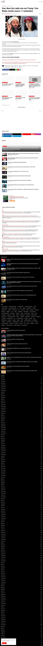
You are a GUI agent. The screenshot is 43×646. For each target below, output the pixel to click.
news (32, 65)
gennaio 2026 (21, 383)
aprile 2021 (21, 484)
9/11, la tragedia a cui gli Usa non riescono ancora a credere (7, 84)
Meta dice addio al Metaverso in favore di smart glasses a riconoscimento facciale (21, 184)
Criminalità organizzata (5, 313)
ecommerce (11, 323)
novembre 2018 (21, 536)
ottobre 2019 (21, 516)
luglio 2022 (21, 457)
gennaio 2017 (21, 575)
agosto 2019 (21, 520)
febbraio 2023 (21, 445)
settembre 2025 (21, 390)
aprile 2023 (21, 441)
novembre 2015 (21, 599)
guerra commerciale (17, 325)
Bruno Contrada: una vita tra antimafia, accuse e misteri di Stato (17, 299)
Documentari (12, 313)
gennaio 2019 (21, 532)
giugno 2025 (21, 395)
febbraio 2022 (21, 466)
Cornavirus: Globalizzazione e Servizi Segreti (16, 196)
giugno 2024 (21, 417)
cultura (28, 321)
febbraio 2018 (21, 552)
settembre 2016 (21, 582)
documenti (36, 321)
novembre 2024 (21, 408)
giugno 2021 (21, 480)
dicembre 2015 (21, 598)
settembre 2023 (21, 433)
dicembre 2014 (21, 619)
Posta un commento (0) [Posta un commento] (21, 107)
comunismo (3, 321)
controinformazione (15, 321)
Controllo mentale (32, 311)
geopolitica (3, 325)
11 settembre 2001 (7, 65)
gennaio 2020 (21, 511)
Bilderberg (3, 311)
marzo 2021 (21, 486)
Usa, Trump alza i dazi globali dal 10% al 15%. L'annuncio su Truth (18, 171)
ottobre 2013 (21, 644)
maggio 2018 (21, 546)
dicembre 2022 (21, 448)
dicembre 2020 (21, 491)
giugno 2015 (21, 608)
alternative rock (4, 316)
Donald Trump (16, 65)
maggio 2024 (21, 418)
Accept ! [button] (4, 643)
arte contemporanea (20, 318)
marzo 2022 (21, 465)
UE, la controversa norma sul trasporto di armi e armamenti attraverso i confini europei (21, 166)
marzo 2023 (21, 443)
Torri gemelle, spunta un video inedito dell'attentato (7, 98)
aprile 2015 (21, 612)
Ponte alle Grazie (11, 198)
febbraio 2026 (21, 381)
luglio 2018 (21, 543)
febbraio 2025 (21, 402)
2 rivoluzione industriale (28, 306)
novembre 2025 (21, 386)
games (37, 323)
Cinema (15, 311)
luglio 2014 (21, 628)
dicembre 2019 (21, 512)
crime (25, 321)
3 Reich (35, 306)
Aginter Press (29, 308)
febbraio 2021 (21, 488)
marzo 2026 (21, 379)
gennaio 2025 (21, 404)
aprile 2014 (21, 633)
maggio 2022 (21, 461)
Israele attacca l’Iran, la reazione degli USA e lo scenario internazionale (18, 366)
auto (34, 318)
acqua (36, 313)
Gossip (32, 313)
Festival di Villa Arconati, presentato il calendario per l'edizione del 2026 (19, 175)
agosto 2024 (21, 413)
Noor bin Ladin (36, 65)
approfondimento (10, 318)
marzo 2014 (21, 635)
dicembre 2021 (21, 470)
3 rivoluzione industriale (12, 308)
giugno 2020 (21, 502)
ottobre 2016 (21, 580)
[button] (1, 2)
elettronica (16, 323)
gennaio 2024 (21, 425)
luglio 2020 (21, 500)
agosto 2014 (21, 626)
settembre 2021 (21, 475)
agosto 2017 (21, 562)
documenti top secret (5, 323)
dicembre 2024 (21, 406)
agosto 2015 (21, 605)
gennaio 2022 (21, 468)
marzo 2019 (21, 528)
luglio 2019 (21, 521)
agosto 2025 (21, 392)
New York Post (29, 65)
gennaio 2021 (21, 489)
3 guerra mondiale (4, 308)
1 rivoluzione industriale (12, 306)
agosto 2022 (21, 456)
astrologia (26, 318)
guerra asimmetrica (9, 325)
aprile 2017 (21, 569)
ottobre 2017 (21, 559)
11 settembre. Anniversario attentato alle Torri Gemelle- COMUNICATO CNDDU (20, 85)
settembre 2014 (21, 624)
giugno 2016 (21, 587)
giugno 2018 (21, 544)
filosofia (27, 323)
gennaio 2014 (21, 639)
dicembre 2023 (21, 427)
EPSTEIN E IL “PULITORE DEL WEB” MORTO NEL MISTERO (17, 162)
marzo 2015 (21, 614)
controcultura (9, 321)
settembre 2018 (21, 539)
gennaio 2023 (21, 447)
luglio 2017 (21, 564)
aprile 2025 (21, 399)
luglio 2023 (21, 436)
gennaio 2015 (21, 617)
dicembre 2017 (21, 555)
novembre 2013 (21, 642)
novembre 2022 (21, 450)
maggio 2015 (21, 610)
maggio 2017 (21, 567)
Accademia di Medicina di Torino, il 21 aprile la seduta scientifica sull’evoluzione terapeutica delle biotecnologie (22, 264)
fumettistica (32, 323)
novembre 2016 (21, 578)
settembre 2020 (21, 496)
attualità (30, 318)
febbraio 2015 (21, 615)
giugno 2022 (21, 459)
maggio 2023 (21, 440)
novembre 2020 (21, 493)
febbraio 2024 (21, 424)
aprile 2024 (21, 420)
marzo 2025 (21, 401)
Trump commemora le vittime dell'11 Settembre (20, 98)
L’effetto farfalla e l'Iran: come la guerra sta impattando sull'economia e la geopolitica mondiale (22, 370)
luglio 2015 (21, 607)
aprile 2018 (21, 548)
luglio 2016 (21, 585)
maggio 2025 (21, 397)
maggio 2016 (21, 589)
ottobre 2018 (21, 537)
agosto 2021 (21, 477)
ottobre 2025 (21, 388)
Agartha (24, 308)
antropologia (4, 318)
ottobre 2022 (21, 452)
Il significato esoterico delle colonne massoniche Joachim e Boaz (17, 343)
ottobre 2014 (21, 623)
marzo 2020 (21, 507)
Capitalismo (8, 311)
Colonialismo (20, 311)
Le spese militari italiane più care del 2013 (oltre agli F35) (16, 330)
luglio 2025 (21, 393)
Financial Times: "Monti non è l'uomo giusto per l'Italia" (15, 339)
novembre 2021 (21, 472)
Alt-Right (34, 308)
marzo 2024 (21, 422)
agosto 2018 (21, 541)
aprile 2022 (21, 463)
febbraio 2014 (21, 637)
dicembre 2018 (21, 534)
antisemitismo (38, 316)
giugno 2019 (21, 523)
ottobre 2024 (21, 409)
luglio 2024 (21, 415)
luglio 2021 (21, 479)
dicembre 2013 (21, 640)
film (24, 323)
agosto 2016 (21, 583)
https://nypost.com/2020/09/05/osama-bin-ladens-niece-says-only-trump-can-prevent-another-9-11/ (19, 59)
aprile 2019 (21, 527)
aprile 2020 (21, 505)
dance (32, 321)
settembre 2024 (21, 411)
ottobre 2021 (21, 473)
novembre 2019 (21, 514)
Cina (12, 311)
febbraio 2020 (21, 509)
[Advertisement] (21, 121)
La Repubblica (24, 65)
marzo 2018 (21, 550)
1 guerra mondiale (4, 306)
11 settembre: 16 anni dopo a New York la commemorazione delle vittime (34, 98)
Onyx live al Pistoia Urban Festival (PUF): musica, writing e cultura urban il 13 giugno (15, 225)
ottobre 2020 (21, 495)
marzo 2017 (21, 571)
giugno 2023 (21, 438)
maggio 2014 (21, 631)
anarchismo (22, 316)
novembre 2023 (21, 429)
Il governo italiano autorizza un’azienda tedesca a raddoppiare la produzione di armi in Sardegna (23, 189)
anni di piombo (27, 316)
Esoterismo (17, 313)
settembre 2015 (21, 603)
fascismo (21, 323)
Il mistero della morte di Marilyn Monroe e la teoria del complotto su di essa (19, 348)
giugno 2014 (21, 630)
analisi (18, 316)
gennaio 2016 (21, 596)
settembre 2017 (21, 560)
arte (14, 318)
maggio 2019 (21, 525)
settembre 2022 (21, 454)
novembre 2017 (21, 557)
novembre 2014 (21, 621)
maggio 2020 (21, 504)
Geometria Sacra (27, 313)
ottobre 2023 (21, 431)
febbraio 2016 (21, 594)
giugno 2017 (21, 566)
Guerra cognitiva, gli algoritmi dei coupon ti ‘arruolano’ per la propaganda (19, 180)
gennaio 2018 (21, 553)
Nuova (3, 110)
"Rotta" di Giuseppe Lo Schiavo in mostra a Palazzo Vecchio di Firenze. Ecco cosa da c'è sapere (22, 286)
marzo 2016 (21, 592)
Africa (20, 308)
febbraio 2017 (21, 573)
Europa (22, 313)
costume (21, 321)
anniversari (33, 316)
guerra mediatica (24, 325)
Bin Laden (11, 65)
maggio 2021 (21, 482)
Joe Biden (20, 65)
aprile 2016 (21, 591)
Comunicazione (26, 311)
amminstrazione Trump (11, 316)
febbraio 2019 (21, 530)
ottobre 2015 (21, 601)
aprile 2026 (21, 378)
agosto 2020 (21, 498)
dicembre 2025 (21, 385)
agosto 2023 (21, 434)
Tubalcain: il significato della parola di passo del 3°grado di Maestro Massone (19, 352)
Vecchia (40, 110)
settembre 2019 (21, 518)
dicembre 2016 (21, 576)
